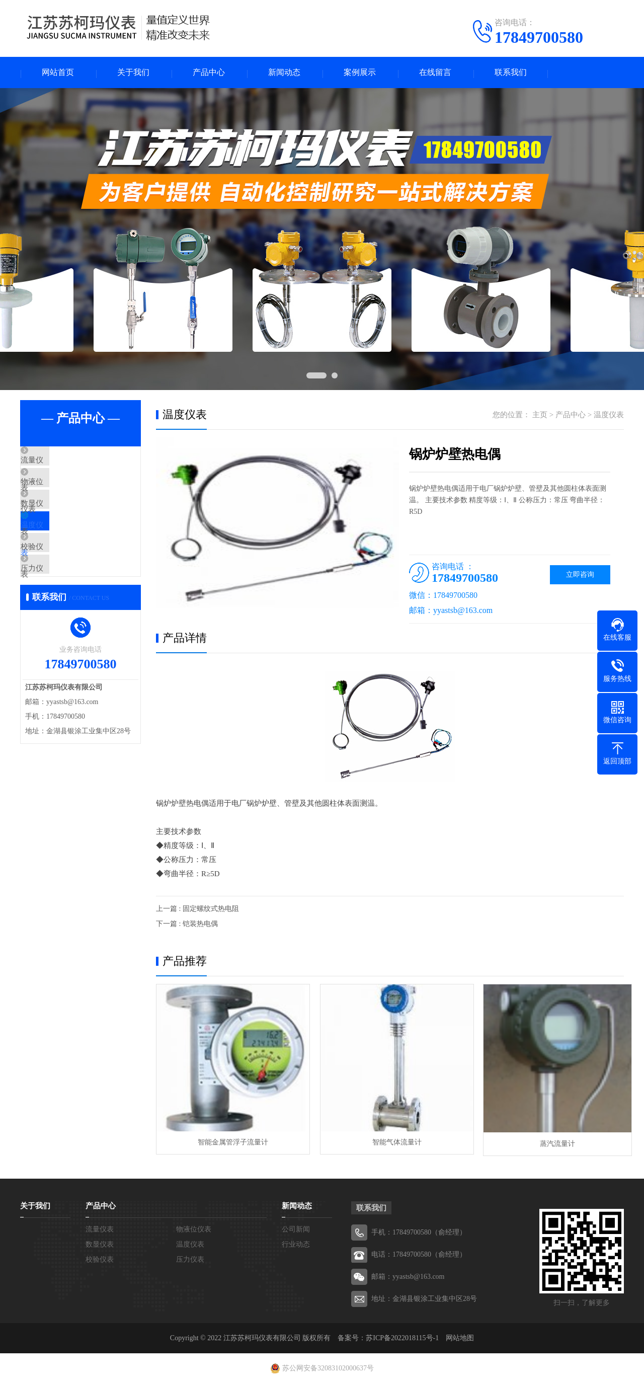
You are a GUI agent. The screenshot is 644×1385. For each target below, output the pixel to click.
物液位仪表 (63, 493)
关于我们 (133, 73)
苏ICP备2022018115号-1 (402, 1339)
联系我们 (511, 73)
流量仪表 (59, 463)
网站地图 (460, 1339)
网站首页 (58, 73)
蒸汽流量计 (548, 1145)
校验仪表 (59, 582)
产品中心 (209, 73)
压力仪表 (59, 611)
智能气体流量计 (389, 1145)
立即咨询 (580, 576)
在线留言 (435, 73)
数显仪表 (59, 522)
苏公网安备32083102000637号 (328, 1369)
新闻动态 (284, 73)
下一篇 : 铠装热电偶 (187, 925)
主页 (539, 416)
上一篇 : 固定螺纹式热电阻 (197, 910)
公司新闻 (296, 1231)
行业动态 (296, 1246)
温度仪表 (59, 552)
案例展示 (360, 73)
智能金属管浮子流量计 (230, 1145)
